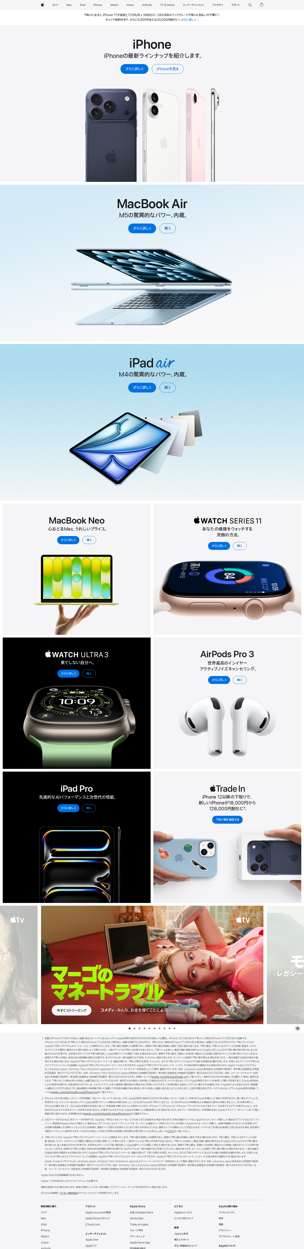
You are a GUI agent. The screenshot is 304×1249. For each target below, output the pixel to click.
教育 (221, 1218)
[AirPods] (147, 5)
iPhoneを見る (168, 69)
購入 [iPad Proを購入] (89, 808)
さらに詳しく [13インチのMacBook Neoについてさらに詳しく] (68, 540)
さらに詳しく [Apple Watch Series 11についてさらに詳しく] (219, 546)
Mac (43, 1218)
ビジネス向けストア (183, 1218)
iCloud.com (92, 1224)
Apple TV (91, 1245)
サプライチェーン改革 (229, 1236)
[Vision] (130, 5)
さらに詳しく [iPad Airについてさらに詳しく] (142, 387)
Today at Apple (139, 1224)
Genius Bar (137, 1218)
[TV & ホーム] (167, 5)
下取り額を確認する (227, 820)
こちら (171, 1131)
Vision (45, 1242)
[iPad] (82, 5)
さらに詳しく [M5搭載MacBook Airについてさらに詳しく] (142, 228)
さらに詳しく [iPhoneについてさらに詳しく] (134, 69)
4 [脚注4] (244, 809)
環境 (221, 1224)
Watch (45, 1236)
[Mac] (69, 5)
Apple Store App (140, 1242)
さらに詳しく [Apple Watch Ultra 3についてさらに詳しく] (68, 674)
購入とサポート (181, 1239)
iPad (44, 1224)
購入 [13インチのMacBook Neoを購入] (89, 540)
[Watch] (114, 5)
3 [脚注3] (178, 20)
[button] (250, 5)
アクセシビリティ (227, 1212)
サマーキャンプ (137, 1236)
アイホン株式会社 (68, 1193)
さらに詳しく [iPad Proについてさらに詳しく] (68, 808)
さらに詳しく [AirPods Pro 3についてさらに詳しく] (219, 680)
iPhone (45, 1230)
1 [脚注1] (155, 15)
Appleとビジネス (183, 1212)
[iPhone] (98, 5)
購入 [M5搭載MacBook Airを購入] (167, 228)
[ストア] (55, 5)
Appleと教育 (181, 1233)
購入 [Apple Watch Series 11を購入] (240, 546)
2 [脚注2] (218, 15)
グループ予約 (136, 1230)
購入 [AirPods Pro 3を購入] (240, 680)
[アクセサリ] (217, 5)
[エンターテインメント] (193, 5)
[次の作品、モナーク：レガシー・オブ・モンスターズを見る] (285, 965)
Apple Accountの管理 (97, 1212)
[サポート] (235, 5)
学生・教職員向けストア (185, 1245)
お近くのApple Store (141, 1212)
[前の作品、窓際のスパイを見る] (18, 965)
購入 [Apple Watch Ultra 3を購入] (89, 674)
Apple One (91, 1239)
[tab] (129, 1028)
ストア (44, 1212)
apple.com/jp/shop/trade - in (169, 1076)
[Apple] (42, 5)
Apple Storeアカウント (97, 1218)
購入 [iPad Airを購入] (167, 387)
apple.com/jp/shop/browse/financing (74, 1092)
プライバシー (225, 1230)
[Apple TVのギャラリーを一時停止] (297, 1028)
